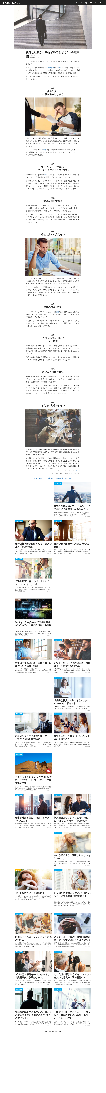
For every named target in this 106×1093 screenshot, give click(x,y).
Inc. (60, 68)
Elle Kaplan (50, 68)
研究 (44, 150)
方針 (71, 473)
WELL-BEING (58, 483)
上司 (75, 473)
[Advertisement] (53, 1067)
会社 (78, 473)
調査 (46, 175)
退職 (61, 473)
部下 (53, 473)
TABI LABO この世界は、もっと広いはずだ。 (53, 479)
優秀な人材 (65, 473)
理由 (57, 473)
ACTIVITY (18, 870)
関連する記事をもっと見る (53, 1031)
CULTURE (18, 600)
